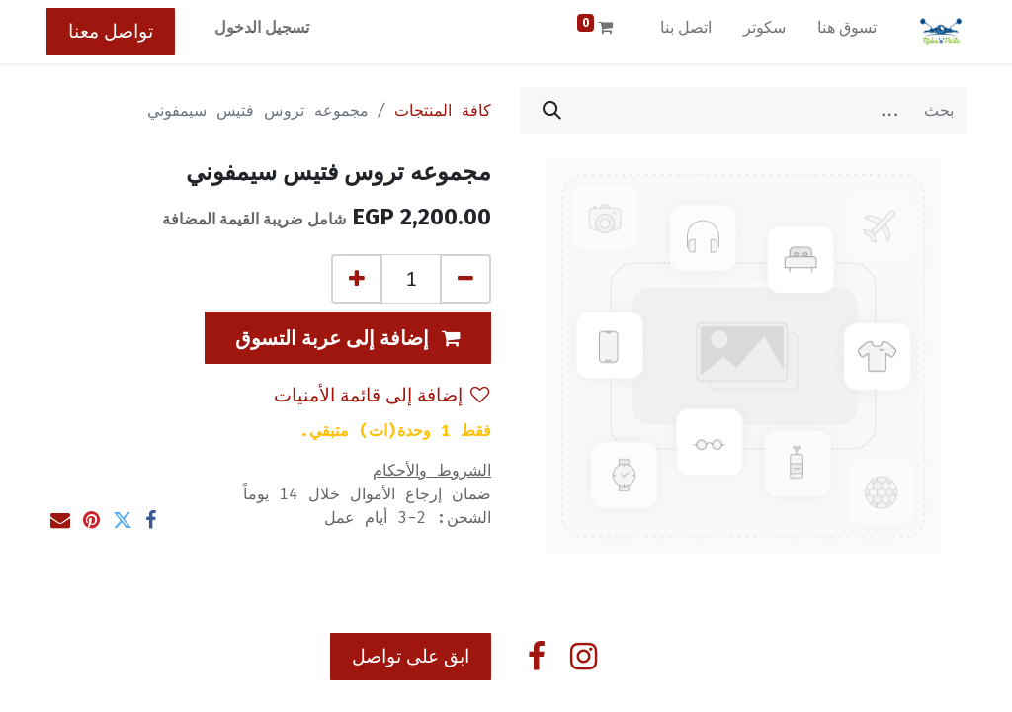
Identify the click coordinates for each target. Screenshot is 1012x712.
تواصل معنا (110, 31)
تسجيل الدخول (261, 27)
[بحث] (552, 110)
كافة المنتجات (442, 110)
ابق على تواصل (410, 656)
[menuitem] (847, 31)
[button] (348, 338)
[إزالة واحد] (465, 279)
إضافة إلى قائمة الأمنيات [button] (381, 395)
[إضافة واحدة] (356, 279)
